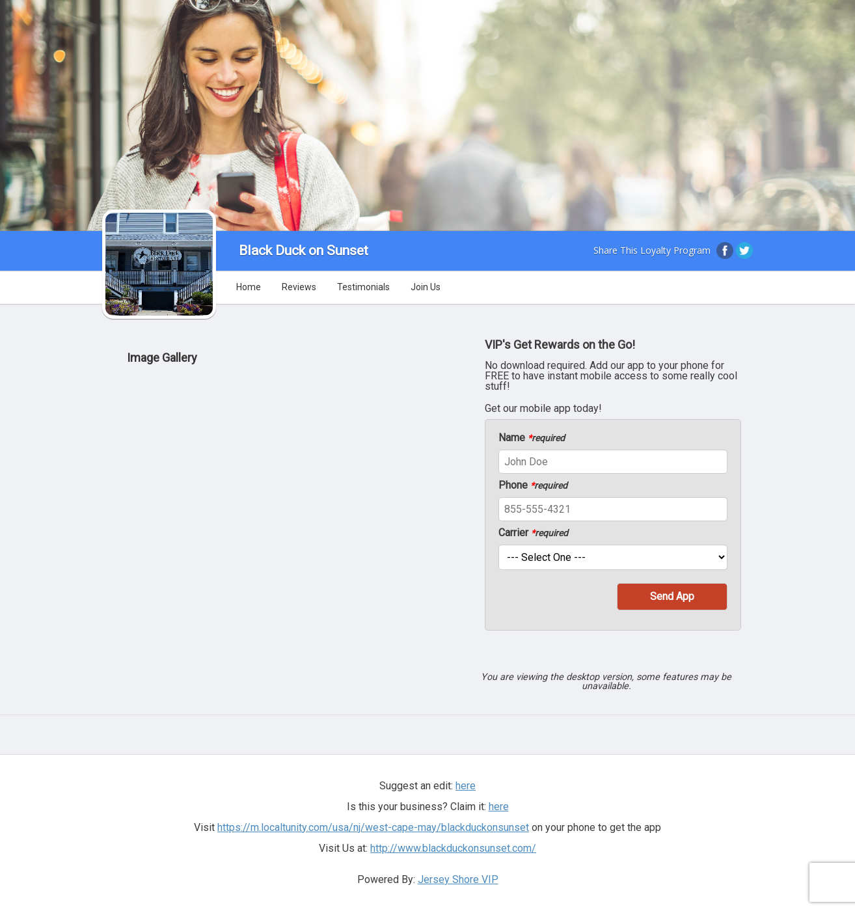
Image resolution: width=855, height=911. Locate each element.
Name (531, 438)
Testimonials (363, 287)
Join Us (426, 287)
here (465, 786)
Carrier (533, 533)
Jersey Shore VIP (458, 879)
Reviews (299, 287)
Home (248, 287)
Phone (532, 485)
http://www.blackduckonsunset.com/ (453, 848)
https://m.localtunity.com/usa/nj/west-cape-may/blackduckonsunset (373, 827)
